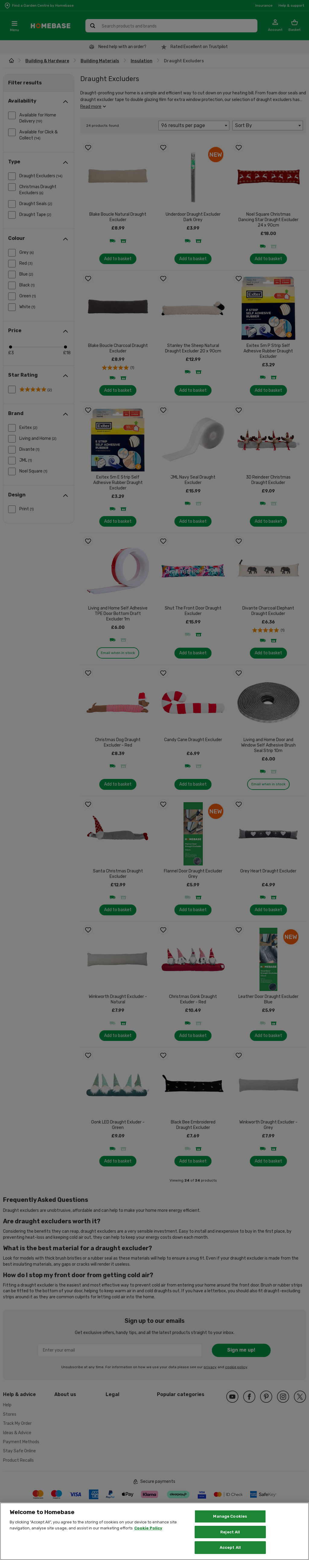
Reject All (230, 1532)
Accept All (230, 1547)
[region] (154, 1531)
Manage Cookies (230, 1516)
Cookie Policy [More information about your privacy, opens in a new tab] (148, 1528)
